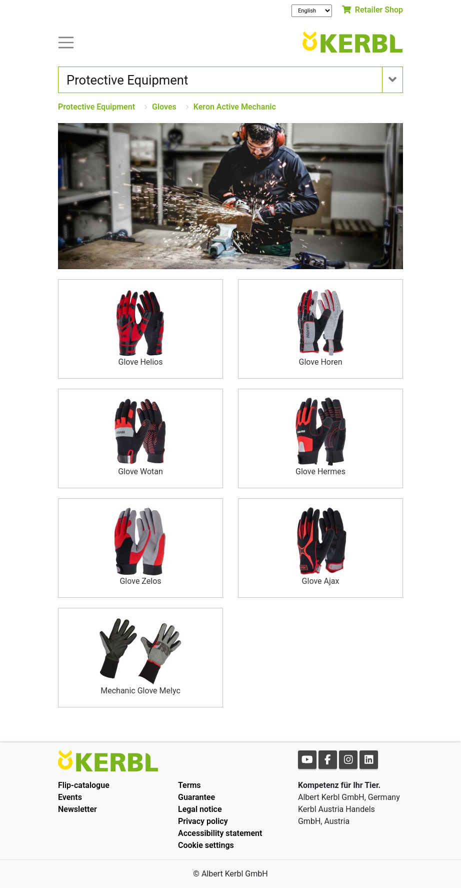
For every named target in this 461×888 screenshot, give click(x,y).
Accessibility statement (220, 833)
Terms (189, 785)
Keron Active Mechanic (235, 107)
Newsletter (77, 809)
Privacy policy (203, 821)
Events (70, 797)
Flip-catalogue (84, 785)
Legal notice (200, 809)
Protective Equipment (96, 107)
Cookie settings (206, 845)
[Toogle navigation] (66, 42)
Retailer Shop (372, 10)
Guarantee (196, 797)
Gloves (164, 107)
